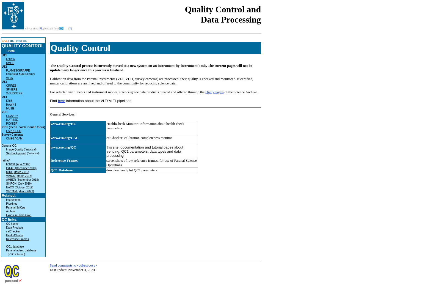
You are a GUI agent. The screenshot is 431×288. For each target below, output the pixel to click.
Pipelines (11, 203)
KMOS (10, 63)
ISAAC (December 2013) (21, 168)
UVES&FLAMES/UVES (20, 74)
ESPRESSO (13, 131)
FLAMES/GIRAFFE (18, 70)
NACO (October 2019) (19, 187)
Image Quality (14, 149)
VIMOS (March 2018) (19, 175)
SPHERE (11, 89)
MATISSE (12, 119)
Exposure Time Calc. (18, 215)
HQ (61, 28)
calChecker (13, 231)
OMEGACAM (14, 138)
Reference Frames (17, 239)
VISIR (9, 78)
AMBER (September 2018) (22, 179)
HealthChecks (14, 235)
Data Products (14, 227)
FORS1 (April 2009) (18, 164)
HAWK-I (11, 104)
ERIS (9, 100)
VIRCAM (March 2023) (20, 191)
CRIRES (11, 85)
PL (41, 28)
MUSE (10, 108)
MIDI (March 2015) (17, 172)
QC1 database (15, 246)
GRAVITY (12, 115)
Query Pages (214, 92)
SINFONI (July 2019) (19, 183)
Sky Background (16, 153)
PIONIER (11, 123)
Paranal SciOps (15, 207)
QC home (12, 223)
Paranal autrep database (21, 250)
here (61, 101)
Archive (10, 211)
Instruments (13, 199)
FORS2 (10, 59)
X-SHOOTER (14, 93)
